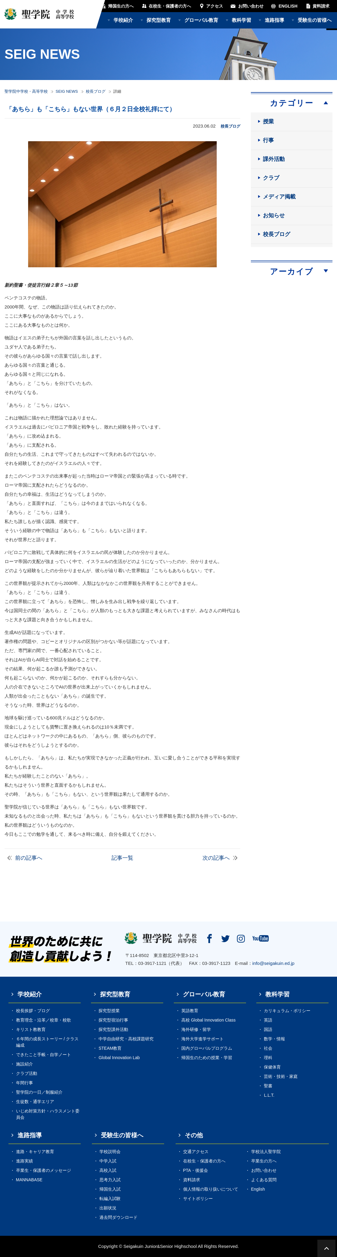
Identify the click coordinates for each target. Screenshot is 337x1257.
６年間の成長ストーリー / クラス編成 (47, 1042)
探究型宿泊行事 (113, 1020)
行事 (268, 140)
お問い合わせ (251, 6)
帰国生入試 (110, 1189)
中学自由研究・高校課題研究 (126, 1038)
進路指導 (274, 20)
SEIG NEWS (67, 91)
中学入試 (107, 1161)
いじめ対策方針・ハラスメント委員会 (47, 1114)
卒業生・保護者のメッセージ (43, 1170)
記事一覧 (122, 858)
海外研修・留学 (196, 1029)
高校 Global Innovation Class (208, 1020)
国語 (268, 1029)
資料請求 (321, 6)
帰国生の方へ (121, 6)
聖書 (268, 1085)
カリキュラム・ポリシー (287, 1010)
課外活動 (274, 159)
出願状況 (107, 1207)
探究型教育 (159, 20)
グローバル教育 (201, 20)
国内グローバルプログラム (206, 1048)
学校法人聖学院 (266, 1151)
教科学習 (241, 20)
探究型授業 (109, 1010)
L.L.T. (269, 1095)
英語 (268, 1020)
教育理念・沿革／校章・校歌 (43, 1020)
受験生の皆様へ (315, 20)
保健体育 (272, 1067)
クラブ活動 (26, 1073)
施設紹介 (24, 1064)
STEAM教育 (110, 1048)
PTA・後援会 (195, 1170)
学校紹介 (123, 20)
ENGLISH (288, 6)
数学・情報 (274, 1038)
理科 (268, 1057)
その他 (194, 1135)
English (258, 1189)
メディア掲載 (279, 197)
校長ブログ (95, 91)
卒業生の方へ (264, 1161)
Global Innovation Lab (119, 1057)
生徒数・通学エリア (35, 1101)
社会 (268, 1048)
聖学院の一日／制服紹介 (39, 1092)
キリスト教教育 (31, 1029)
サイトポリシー (198, 1198)
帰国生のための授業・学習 (206, 1057)
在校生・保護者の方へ (170, 6)
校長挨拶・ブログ (33, 1010)
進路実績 (24, 1161)
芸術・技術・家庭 (281, 1076)
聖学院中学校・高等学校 (26, 91)
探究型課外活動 (113, 1029)
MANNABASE (29, 1179)
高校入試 (107, 1170)
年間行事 (24, 1082)
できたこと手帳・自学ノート (43, 1054)
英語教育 (189, 1010)
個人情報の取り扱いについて (210, 1189)
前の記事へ (28, 858)
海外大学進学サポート (202, 1038)
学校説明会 (110, 1151)
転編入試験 (110, 1198)
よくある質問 (264, 1179)
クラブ (271, 178)
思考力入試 (110, 1179)
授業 (268, 121)
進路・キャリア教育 (35, 1151)
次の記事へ (216, 858)
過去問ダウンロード (118, 1217)
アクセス (214, 6)
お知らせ (274, 215)
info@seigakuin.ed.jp (273, 963)
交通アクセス (196, 1151)
